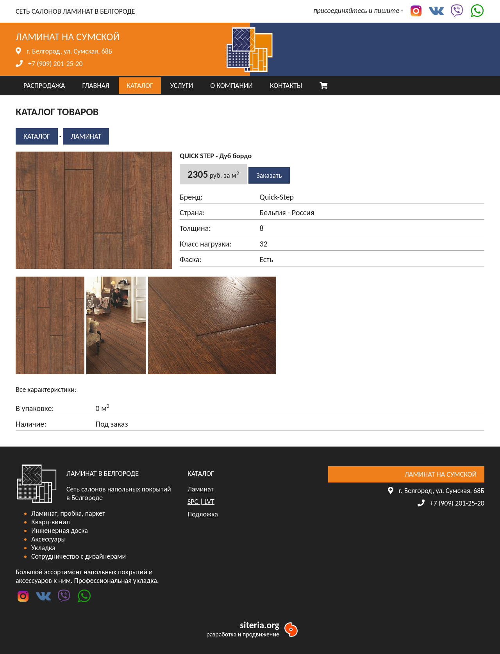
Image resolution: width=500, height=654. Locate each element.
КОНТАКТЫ (286, 85)
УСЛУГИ (181, 85)
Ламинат (86, 136)
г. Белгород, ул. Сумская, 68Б (69, 51)
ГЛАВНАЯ (95, 85)
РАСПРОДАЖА (44, 85)
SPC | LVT (201, 501)
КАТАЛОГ (140, 85)
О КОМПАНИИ (231, 85)
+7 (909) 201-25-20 (55, 63)
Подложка (203, 514)
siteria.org (259, 625)
